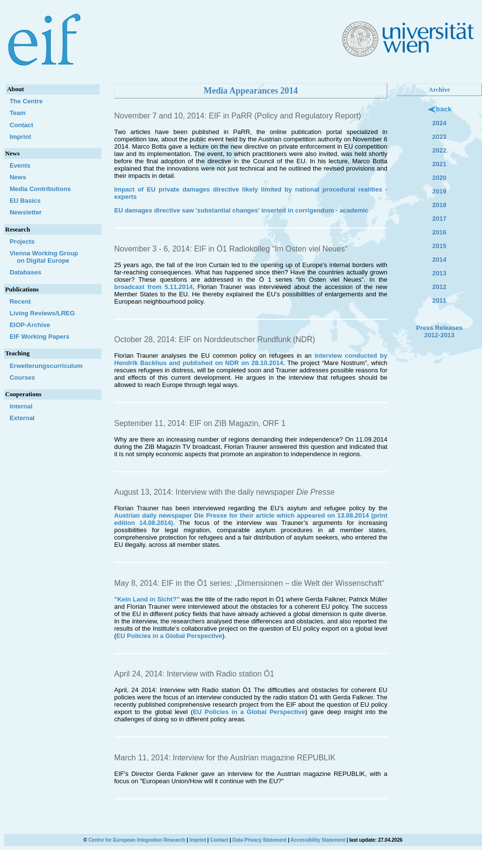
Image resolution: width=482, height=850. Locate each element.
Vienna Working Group (52, 257)
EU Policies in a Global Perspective (169, 635)
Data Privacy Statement (259, 840)
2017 (439, 218)
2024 (439, 123)
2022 (439, 150)
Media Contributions (40, 189)
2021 (439, 164)
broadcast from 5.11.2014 (153, 286)
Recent (20, 301)
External (22, 418)
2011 (439, 300)
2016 (439, 232)
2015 (439, 246)
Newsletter (26, 212)
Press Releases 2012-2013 (439, 331)
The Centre (26, 101)
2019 (439, 191)
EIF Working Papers (40, 336)
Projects (22, 241)
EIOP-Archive (30, 324)
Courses (22, 377)
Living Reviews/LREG (42, 313)
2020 (439, 177)
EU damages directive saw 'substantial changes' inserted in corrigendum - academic (241, 210)
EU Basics (25, 200)
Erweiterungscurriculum (46, 365)
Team (18, 112)
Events (20, 165)
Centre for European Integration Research (136, 840)
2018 (439, 205)
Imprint (20, 136)
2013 (439, 273)
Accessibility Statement (317, 840)
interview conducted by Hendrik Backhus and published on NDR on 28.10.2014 (250, 359)
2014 (439, 259)
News (18, 177)
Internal (21, 406)
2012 (439, 286)
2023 (439, 136)
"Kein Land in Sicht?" (147, 599)
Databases (25, 272)
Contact (21, 125)
